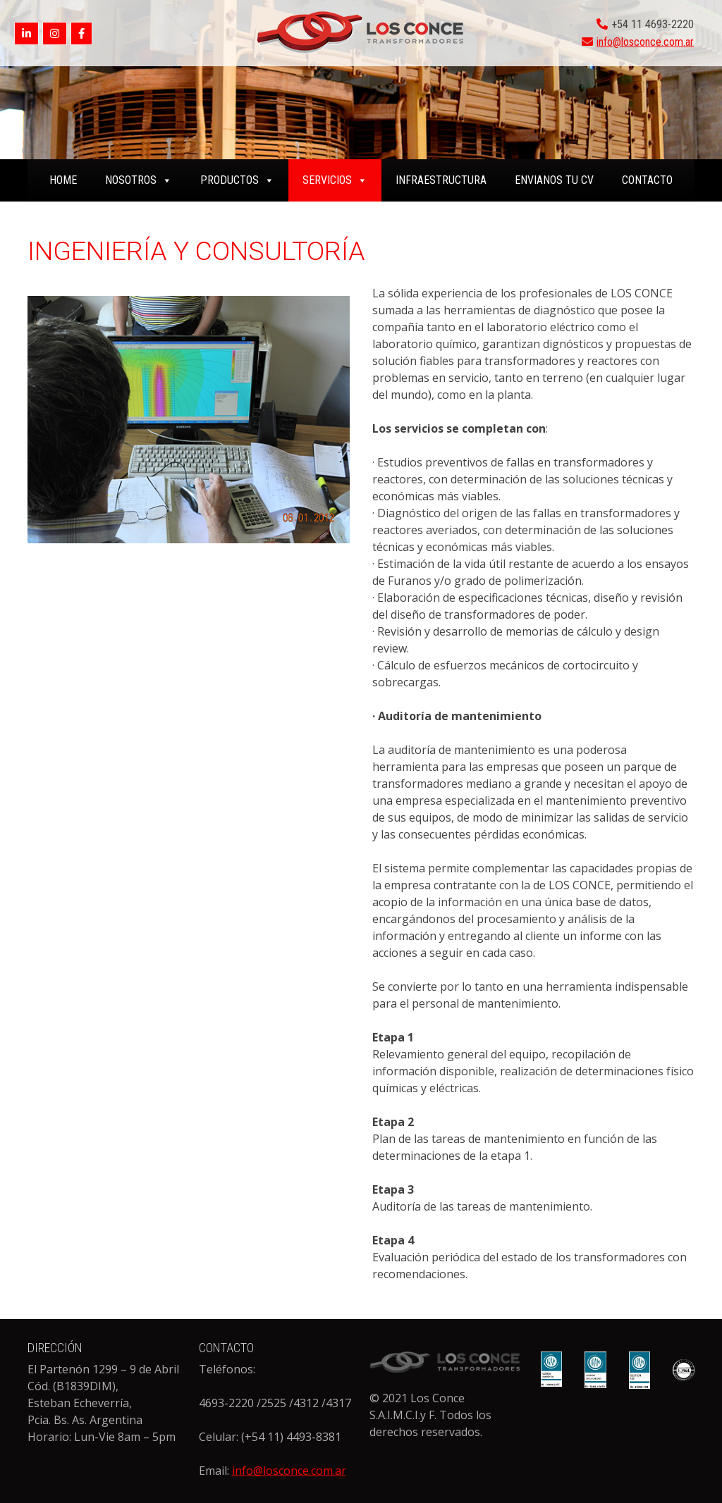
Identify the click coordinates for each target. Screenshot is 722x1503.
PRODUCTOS (237, 180)
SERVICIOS (334, 180)
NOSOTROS (138, 180)
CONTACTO (647, 180)
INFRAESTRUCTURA (441, 180)
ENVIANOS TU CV (554, 180)
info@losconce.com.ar (645, 42)
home (63, 180)
